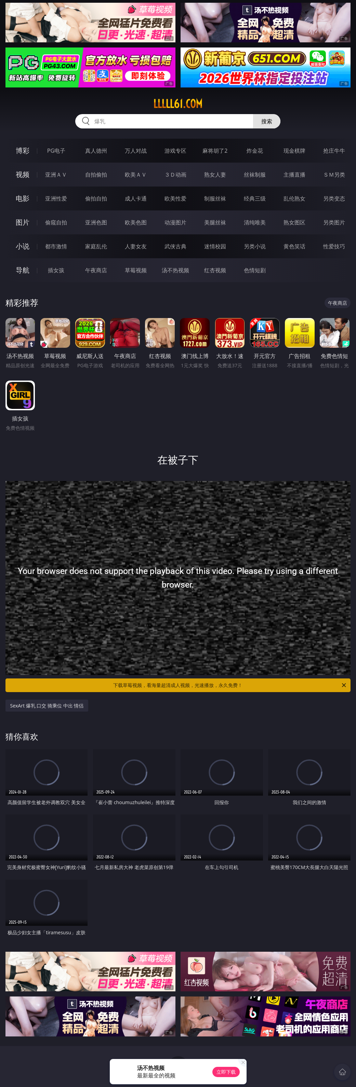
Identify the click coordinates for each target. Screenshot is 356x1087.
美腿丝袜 (215, 222)
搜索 (266, 121)
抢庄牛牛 (334, 150)
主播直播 (294, 174)
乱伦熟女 (294, 198)
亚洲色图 (96, 222)
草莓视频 (136, 270)
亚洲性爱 (56, 198)
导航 (22, 270)
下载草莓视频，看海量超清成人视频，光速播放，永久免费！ (230, 685)
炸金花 (255, 150)
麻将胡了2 (214, 150)
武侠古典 (175, 246)
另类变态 (334, 198)
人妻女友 (136, 246)
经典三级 (255, 198)
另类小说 (255, 246)
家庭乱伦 (96, 246)
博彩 (22, 150)
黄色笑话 (294, 246)
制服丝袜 (215, 198)
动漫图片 (175, 222)
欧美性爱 (175, 198)
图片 (22, 222)
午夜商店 (96, 270)
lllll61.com (177, 104)
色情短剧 (255, 270)
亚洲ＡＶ (56, 174)
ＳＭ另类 (334, 174)
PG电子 (56, 150)
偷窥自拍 (56, 222)
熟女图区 (294, 222)
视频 (22, 174)
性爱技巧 (334, 246)
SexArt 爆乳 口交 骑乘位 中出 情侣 (47, 705)
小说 (22, 246)
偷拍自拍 (96, 198)
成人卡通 (136, 198)
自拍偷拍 (96, 174)
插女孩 (56, 270)
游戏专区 (175, 150)
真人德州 (96, 150)
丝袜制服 (255, 174)
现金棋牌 (294, 150)
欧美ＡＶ (136, 174)
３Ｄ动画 (175, 174)
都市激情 (56, 246)
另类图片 (334, 222)
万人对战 (136, 150)
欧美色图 (136, 222)
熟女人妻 (215, 174)
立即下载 (226, 1072)
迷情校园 (215, 246)
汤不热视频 (175, 270)
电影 (22, 198)
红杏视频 (215, 270)
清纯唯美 (255, 222)
